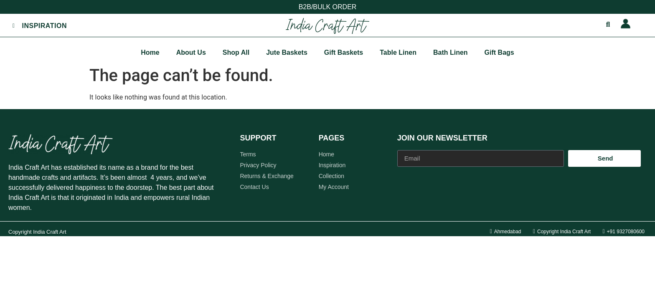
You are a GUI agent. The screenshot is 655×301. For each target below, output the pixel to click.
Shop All (236, 52)
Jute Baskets (286, 52)
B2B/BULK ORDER (328, 6)
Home (150, 52)
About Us (191, 52)
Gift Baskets (343, 52)
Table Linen (398, 52)
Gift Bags (499, 52)
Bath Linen (450, 52)
